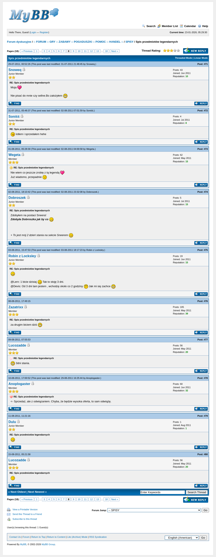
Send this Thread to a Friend (27, 514)
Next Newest (36, 491)
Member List (167, 26)
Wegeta (90, 149)
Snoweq (90, 64)
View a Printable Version (25, 509)
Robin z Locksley (95, 250)
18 (106, 51)
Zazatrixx (15, 307)
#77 (206, 339)
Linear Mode (201, 58)
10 (79, 51)
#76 (206, 301)
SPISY (130, 41)
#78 (206, 378)
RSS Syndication (98, 537)
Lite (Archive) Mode (77, 537)
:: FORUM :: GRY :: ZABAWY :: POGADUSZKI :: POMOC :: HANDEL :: (78, 41)
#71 (206, 64)
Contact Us (15, 537)
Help (203, 26)
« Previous (27, 51)
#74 (206, 192)
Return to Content (56, 537)
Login (33, 32)
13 (97, 51)
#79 (206, 416)
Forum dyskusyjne (19, 41)
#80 (206, 454)
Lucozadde (17, 345)
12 (91, 51)
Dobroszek (91, 192)
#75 (206, 250)
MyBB (23, 544)
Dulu (12, 422)
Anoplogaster (93, 378)
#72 (206, 110)
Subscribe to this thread (24, 519)
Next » (114, 51)
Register (44, 32)
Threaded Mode (183, 58)
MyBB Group (48, 544)
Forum (26, 537)
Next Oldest (18, 491)
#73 (206, 149)
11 (85, 51)
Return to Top (38, 537)
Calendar (188, 26)
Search (148, 26)
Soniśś (89, 110)
